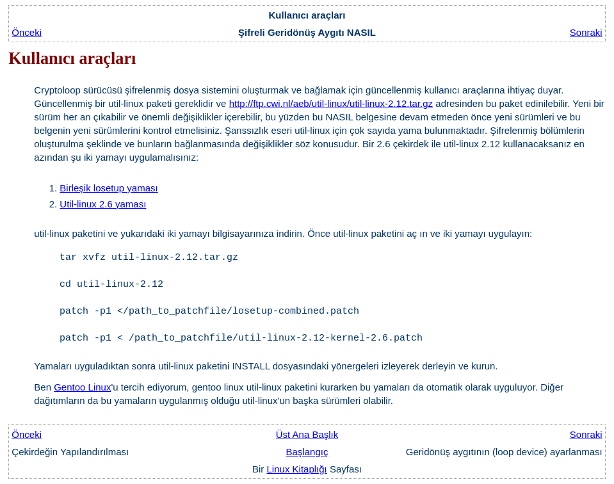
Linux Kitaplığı (297, 469)
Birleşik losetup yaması (109, 187)
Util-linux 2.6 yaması (103, 203)
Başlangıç (307, 451)
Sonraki (586, 32)
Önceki (27, 32)
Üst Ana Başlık (307, 434)
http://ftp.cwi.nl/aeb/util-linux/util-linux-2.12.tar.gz (331, 103)
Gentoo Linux (82, 387)
